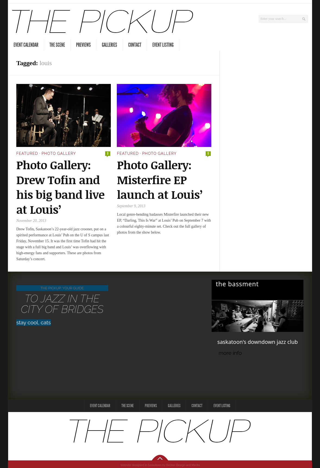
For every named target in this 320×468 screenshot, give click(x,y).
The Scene (57, 45)
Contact (134, 45)
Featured (27, 153)
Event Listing (163, 45)
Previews (83, 45)
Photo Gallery (59, 153)
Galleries (109, 45)
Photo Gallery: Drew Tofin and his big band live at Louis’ (60, 187)
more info (230, 353)
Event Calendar (26, 45)
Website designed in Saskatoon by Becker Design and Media (160, 465)
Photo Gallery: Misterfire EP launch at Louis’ (160, 179)
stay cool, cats (33, 322)
